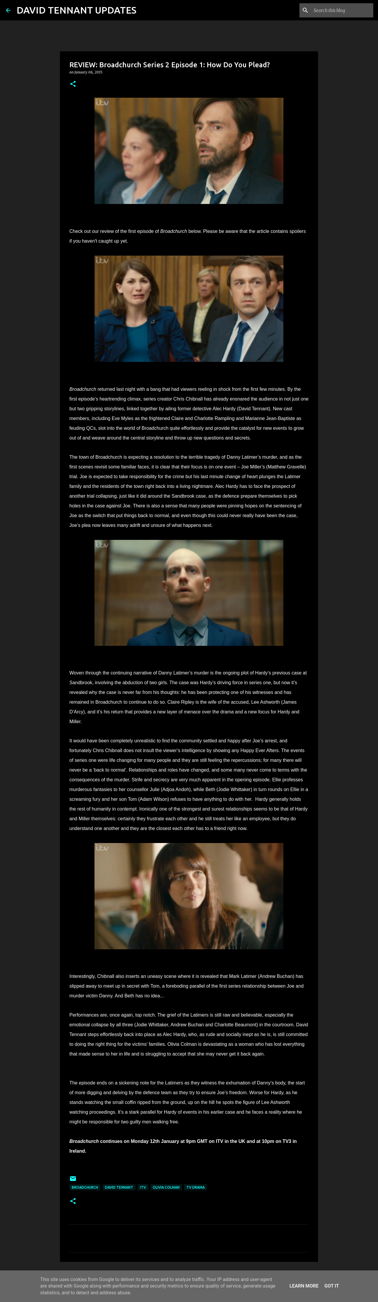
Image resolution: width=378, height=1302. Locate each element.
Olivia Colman (166, 1187)
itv (143, 1187)
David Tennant (119, 1187)
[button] (72, 84)
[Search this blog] (342, 10)
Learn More (303, 1286)
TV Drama (195, 1187)
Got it (331, 1286)
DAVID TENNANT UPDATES (76, 10)
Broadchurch (85, 1187)
